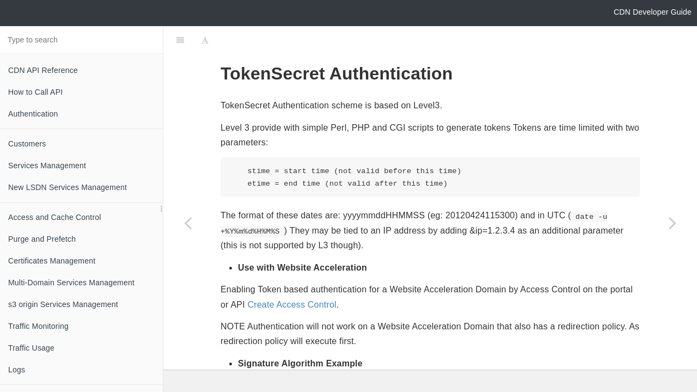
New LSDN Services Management (67, 187)
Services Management (47, 165)
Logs (16, 369)
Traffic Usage (31, 348)
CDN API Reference (43, 70)
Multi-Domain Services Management (71, 282)
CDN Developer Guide (653, 12)
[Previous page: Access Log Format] (187, 222)
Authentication (33, 113)
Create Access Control (291, 277)
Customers (27, 143)
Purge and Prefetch (42, 239)
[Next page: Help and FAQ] (672, 222)
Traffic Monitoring (38, 326)
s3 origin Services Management (63, 304)
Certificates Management (51, 260)
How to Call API (35, 92)
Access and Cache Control (54, 217)
